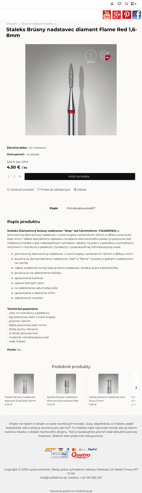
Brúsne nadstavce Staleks (37, 23)
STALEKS (11, 23)
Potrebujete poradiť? (81, 208)
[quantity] (14, 176)
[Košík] (133, 4)
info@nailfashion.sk (53, 477)
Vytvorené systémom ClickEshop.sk (71, 491)
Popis (54, 208)
